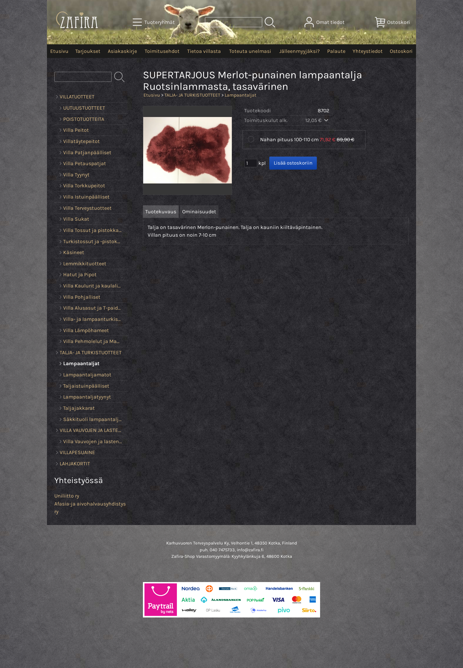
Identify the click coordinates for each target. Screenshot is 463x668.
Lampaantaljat (240, 95)
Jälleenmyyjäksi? (299, 51)
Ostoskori (401, 51)
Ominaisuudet (199, 211)
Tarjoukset (87, 51)
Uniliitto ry (66, 496)
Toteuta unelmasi (250, 51)
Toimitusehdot (162, 51)
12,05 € (317, 120)
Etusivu (59, 51)
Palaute (336, 51)
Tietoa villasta (204, 51)
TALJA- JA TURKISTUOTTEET (192, 95)
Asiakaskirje (122, 51)
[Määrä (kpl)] (250, 163)
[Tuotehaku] (233, 22)
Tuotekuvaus (160, 211)
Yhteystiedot (368, 51)
